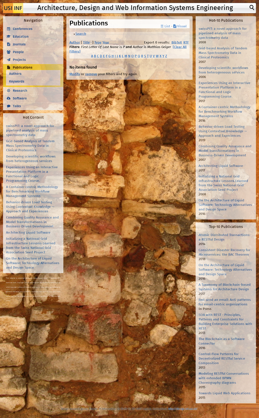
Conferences (22, 29)
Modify (74, 74)
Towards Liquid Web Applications (225, 393)
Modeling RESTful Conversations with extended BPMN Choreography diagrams (224, 378)
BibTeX (176, 42)
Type (97, 42)
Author (74, 42)
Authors (15, 74)
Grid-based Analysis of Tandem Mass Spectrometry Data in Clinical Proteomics (30, 146)
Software (20, 98)
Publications (22, 67)
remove (91, 74)
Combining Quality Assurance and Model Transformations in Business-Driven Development (32, 222)
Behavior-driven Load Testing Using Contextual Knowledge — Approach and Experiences (30, 207)
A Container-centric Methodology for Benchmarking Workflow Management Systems (32, 191)
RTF (186, 42)
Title (86, 42)
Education (21, 36)
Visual (180, 26)
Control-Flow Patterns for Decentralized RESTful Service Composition (222, 358)
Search (80, 34)
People (18, 52)
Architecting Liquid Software (28, 232)
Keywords (16, 81)
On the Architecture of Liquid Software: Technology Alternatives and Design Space (32, 263)
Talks (17, 106)
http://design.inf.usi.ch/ (183, 409)
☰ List (165, 26)
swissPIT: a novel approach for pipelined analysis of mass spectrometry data (30, 130)
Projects (19, 60)
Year (105, 42)
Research (20, 90)
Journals (19, 44)
